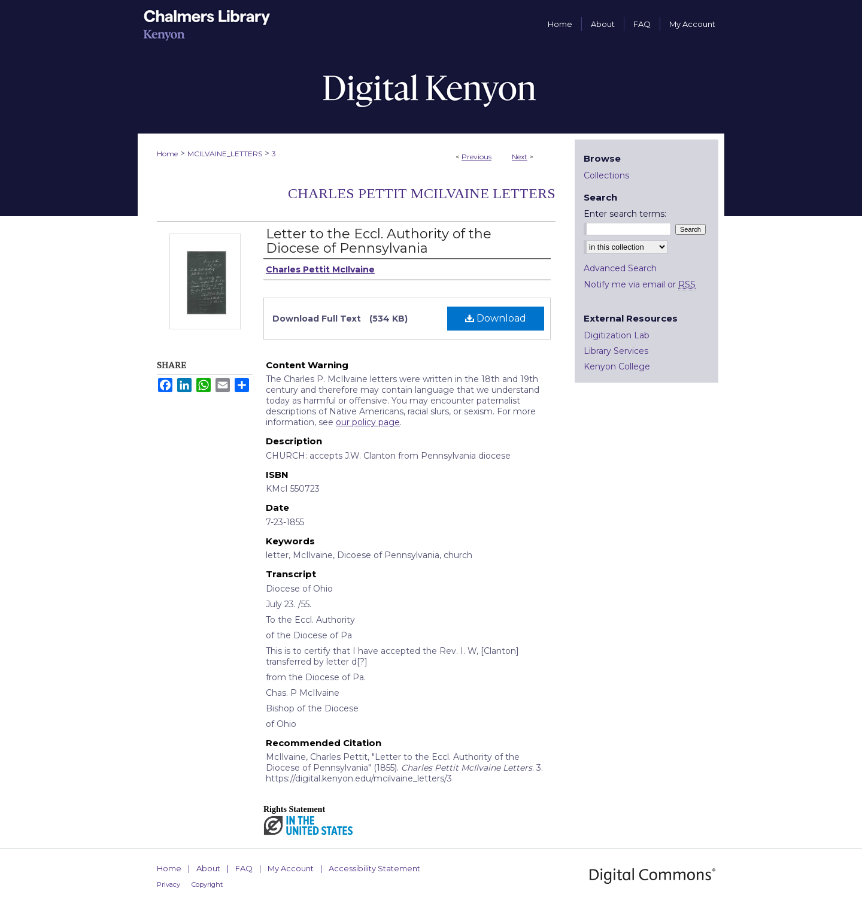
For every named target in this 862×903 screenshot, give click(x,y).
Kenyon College (617, 366)
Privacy (168, 884)
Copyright (207, 884)
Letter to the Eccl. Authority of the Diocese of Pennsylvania (378, 241)
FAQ (244, 868)
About (208, 868)
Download (495, 318)
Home (167, 153)
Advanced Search (620, 268)
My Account (291, 868)
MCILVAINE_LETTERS (224, 153)
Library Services (616, 351)
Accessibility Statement (374, 868)
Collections (606, 175)
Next (519, 156)
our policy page (368, 422)
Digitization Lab (616, 335)
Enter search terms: (625, 213)
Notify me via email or (640, 284)
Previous (476, 156)
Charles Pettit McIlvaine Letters (422, 193)
